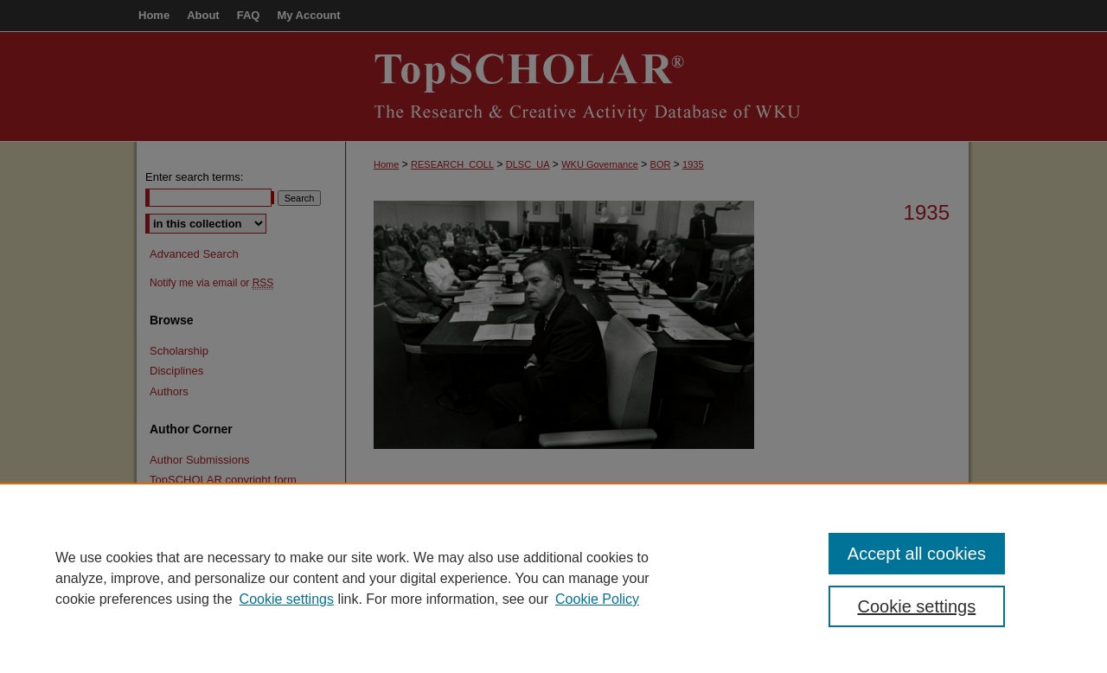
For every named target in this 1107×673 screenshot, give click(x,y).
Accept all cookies (917, 553)
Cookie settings (287, 599)
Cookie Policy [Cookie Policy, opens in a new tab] (597, 599)
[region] (553, 578)
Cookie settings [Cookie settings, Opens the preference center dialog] (917, 606)
